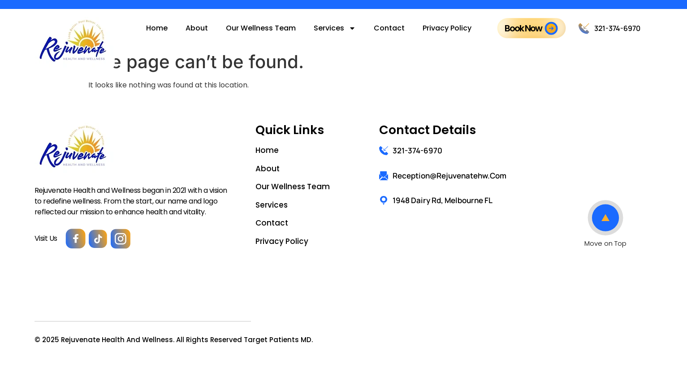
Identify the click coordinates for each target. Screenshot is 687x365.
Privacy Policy (447, 28)
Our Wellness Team (261, 28)
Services (335, 28)
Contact (389, 28)
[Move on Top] (605, 218)
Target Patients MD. (278, 339)
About (197, 28)
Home (157, 28)
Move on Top (605, 243)
